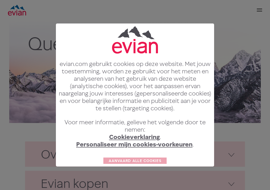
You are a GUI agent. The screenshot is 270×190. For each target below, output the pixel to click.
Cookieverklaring (134, 146)
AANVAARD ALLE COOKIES (135, 170)
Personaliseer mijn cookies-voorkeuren (134, 154)
